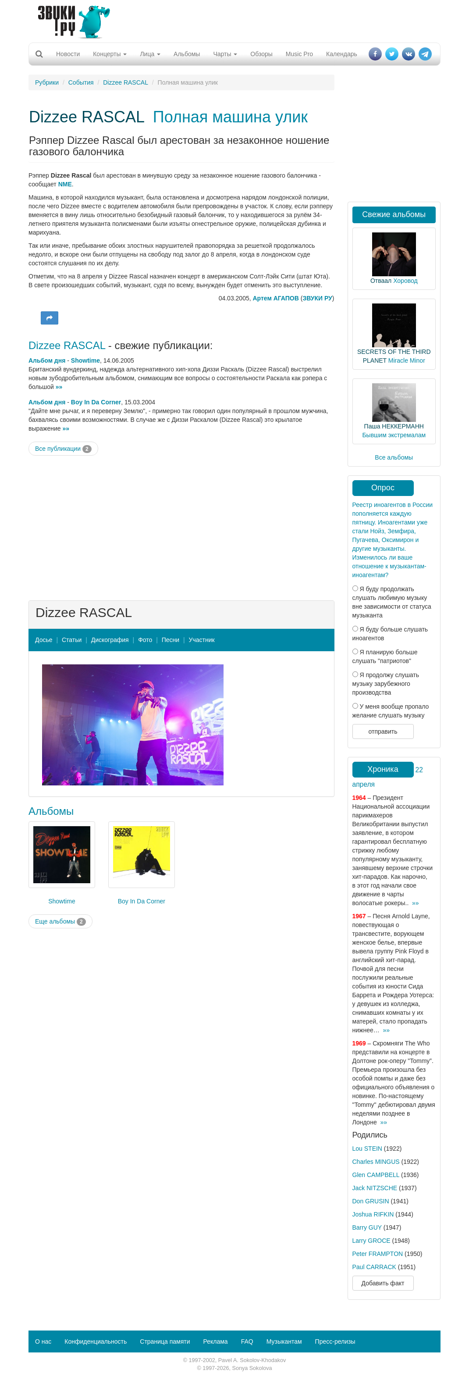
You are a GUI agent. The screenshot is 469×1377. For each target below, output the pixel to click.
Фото (145, 639)
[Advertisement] (231, 19)
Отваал (380, 280)
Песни (170, 639)
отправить (382, 731)
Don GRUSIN (370, 1201)
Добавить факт (383, 1283)
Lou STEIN (367, 1148)
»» (59, 386)
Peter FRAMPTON (377, 1253)
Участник (202, 639)
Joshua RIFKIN (373, 1214)
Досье (44, 639)
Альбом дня (46, 360)
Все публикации (63, 449)
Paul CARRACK (374, 1266)
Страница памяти (165, 1341)
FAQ (247, 1341)
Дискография (110, 639)
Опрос (382, 487)
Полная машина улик (230, 117)
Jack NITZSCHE (375, 1187)
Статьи (72, 639)
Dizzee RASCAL (125, 82)
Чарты (225, 53)
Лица (150, 53)
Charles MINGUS (376, 1161)
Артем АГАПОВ (276, 298)
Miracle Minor (406, 360)
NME (65, 184)
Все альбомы (394, 457)
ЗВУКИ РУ (317, 298)
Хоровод (405, 280)
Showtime (85, 360)
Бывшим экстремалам (394, 435)
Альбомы (187, 53)
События (81, 82)
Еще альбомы (60, 922)
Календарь (341, 53)
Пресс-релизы (335, 1341)
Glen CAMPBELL (376, 1174)
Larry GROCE (371, 1240)
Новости (68, 53)
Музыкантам (284, 1341)
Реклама (215, 1341)
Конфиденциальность (95, 1341)
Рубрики (47, 82)
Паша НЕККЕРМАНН (394, 426)
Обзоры (261, 53)
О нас (43, 1341)
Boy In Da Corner (96, 402)
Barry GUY (367, 1227)
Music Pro (299, 53)
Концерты (110, 53)
